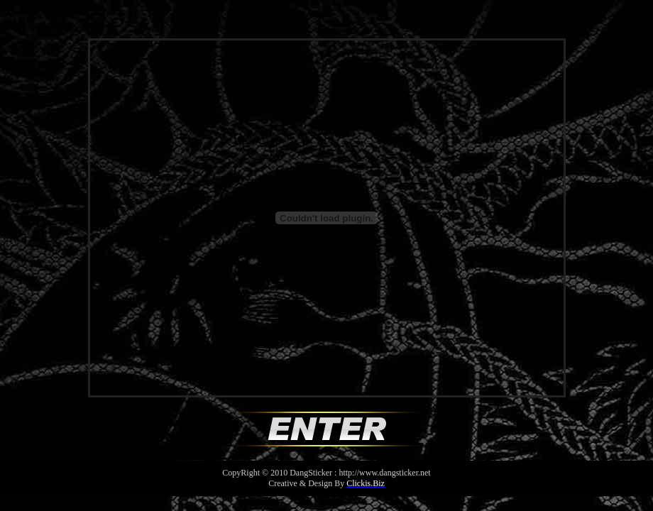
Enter (326, 429)
